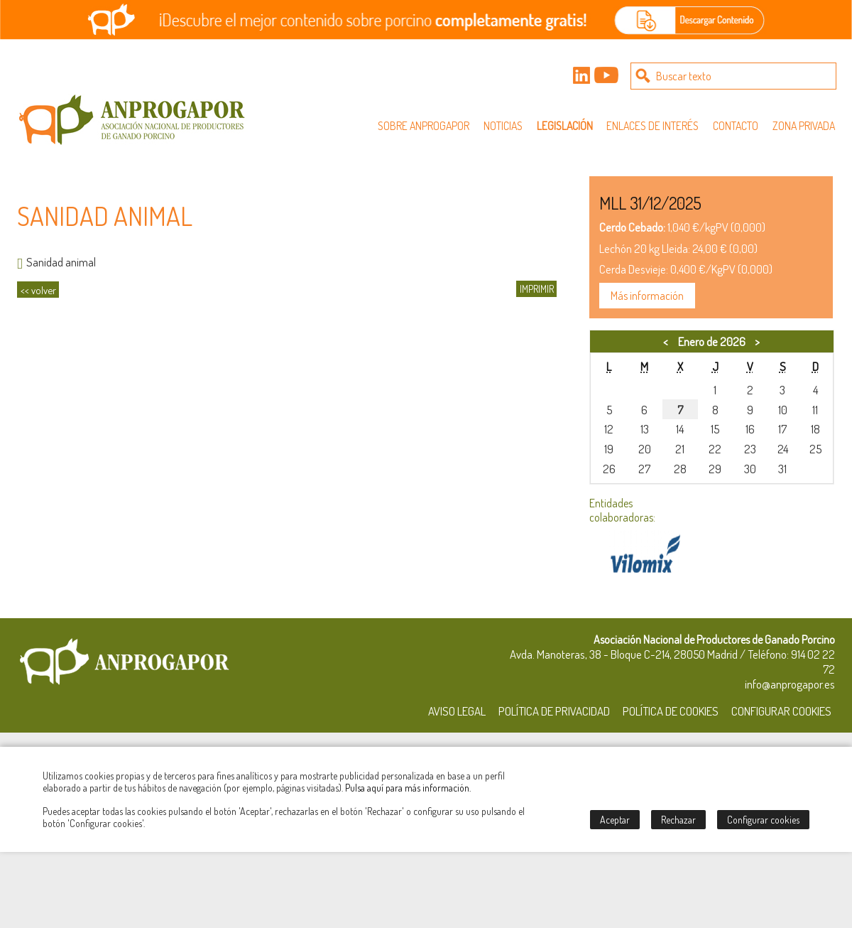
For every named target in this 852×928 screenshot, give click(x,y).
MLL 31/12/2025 (650, 203)
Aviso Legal (457, 710)
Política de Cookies (671, 710)
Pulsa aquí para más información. (408, 788)
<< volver (38, 290)
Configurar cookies (763, 820)
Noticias (503, 126)
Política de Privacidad (554, 710)
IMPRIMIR (537, 289)
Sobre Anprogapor (423, 126)
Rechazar (678, 820)
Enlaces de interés (652, 126)
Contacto (735, 126)
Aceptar (615, 820)
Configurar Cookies (781, 710)
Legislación (565, 126)
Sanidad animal (56, 261)
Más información (647, 295)
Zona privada (803, 126)
